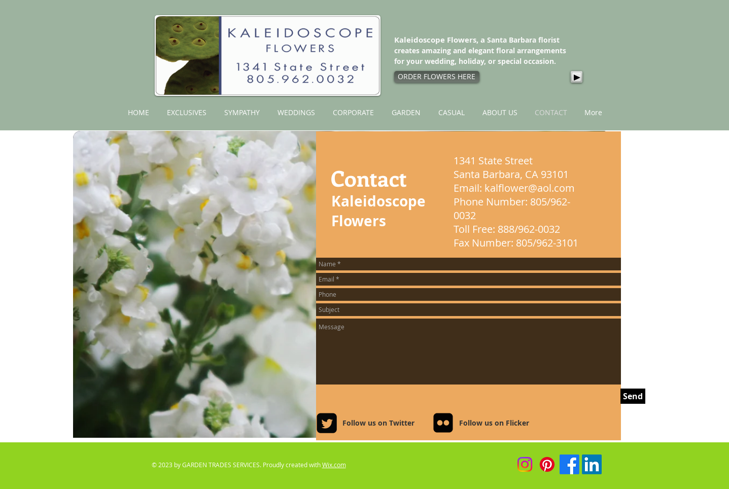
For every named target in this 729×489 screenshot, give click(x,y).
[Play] (576, 77)
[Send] (632, 396)
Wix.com (334, 465)
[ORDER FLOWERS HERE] (436, 77)
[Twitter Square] (327, 423)
